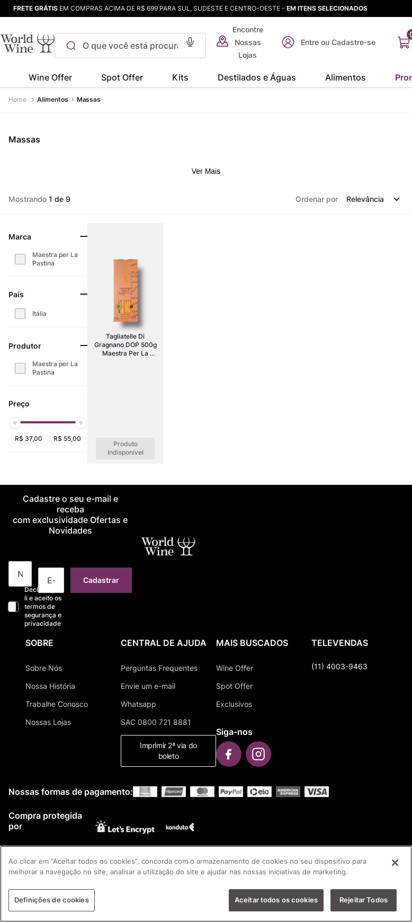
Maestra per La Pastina (55, 259)
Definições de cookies (51, 904)
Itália (39, 313)
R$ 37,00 (28, 438)
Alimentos (52, 99)
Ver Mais (206, 171)
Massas (89, 99)
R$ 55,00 (67, 438)
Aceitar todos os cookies (276, 904)
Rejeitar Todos (363, 904)
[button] (186, 40)
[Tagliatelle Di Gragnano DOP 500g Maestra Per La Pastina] (125, 343)
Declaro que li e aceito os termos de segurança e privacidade (42, 606)
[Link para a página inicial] (18, 99)
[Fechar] (395, 867)
